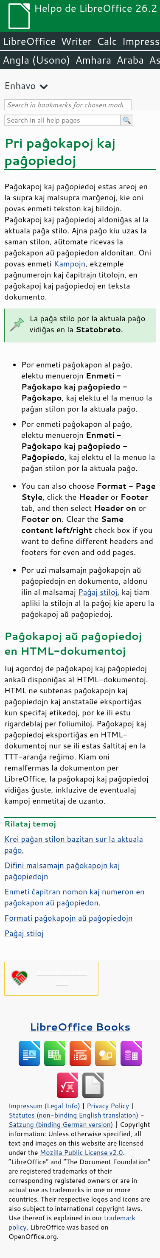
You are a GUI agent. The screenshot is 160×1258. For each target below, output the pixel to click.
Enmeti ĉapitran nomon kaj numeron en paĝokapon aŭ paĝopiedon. (74, 897)
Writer (76, 41)
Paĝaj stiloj (98, 591)
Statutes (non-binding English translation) (73, 1115)
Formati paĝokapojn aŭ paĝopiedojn (68, 917)
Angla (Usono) (36, 60)
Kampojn (70, 263)
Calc (107, 41)
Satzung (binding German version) (60, 1124)
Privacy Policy (108, 1105)
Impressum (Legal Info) (44, 1105)
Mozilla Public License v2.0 (81, 1152)
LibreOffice (29, 41)
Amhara (93, 60)
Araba (130, 60)
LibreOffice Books (80, 1026)
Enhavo (20, 85)
